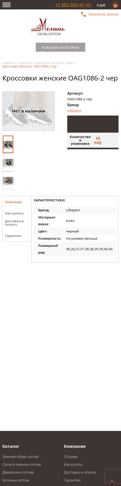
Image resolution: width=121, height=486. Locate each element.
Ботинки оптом (15, 480)
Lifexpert (74, 110)
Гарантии (72, 480)
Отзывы (71, 456)
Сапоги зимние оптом (21, 464)
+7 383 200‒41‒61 (73, 4)
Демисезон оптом (18, 472)
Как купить (73, 464)
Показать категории (60, 47)
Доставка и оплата (80, 472)
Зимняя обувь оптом (20, 456)
